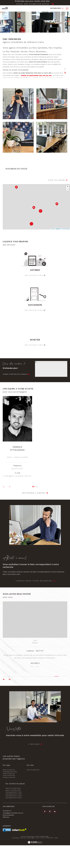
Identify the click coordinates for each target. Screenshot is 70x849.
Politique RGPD (49, 841)
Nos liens (43, 841)
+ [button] (67, 186)
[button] (9, 683)
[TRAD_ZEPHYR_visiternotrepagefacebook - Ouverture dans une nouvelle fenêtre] (44, 815)
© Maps (58, 228)
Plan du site (23, 841)
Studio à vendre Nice (9, 777)
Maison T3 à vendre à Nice (13, 792)
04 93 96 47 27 (7, 814)
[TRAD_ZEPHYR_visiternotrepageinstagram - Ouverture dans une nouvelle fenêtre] (49, 815)
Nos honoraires (15, 841)
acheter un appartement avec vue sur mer (36, 75)
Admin (37, 841)
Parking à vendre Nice (9, 781)
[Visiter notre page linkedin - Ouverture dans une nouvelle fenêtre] (54, 815)
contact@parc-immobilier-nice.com (13, 816)
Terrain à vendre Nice (9, 779)
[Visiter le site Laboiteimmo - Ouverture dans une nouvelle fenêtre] (34, 845)
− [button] (67, 189)
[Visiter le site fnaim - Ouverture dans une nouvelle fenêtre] (7, 833)
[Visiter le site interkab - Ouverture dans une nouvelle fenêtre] (19, 833)
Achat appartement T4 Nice (13, 801)
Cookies (56, 841)
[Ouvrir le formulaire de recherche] (57, 8)
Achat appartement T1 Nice (13, 795)
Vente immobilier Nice (33, 773)
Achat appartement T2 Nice (13, 797)
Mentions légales (31, 841)
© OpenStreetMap (65, 228)
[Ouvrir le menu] (67, 8)
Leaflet (52, 228)
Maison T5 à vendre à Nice (13, 794)
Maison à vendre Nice (9, 773)
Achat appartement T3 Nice (13, 799)
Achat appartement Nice (10, 775)
